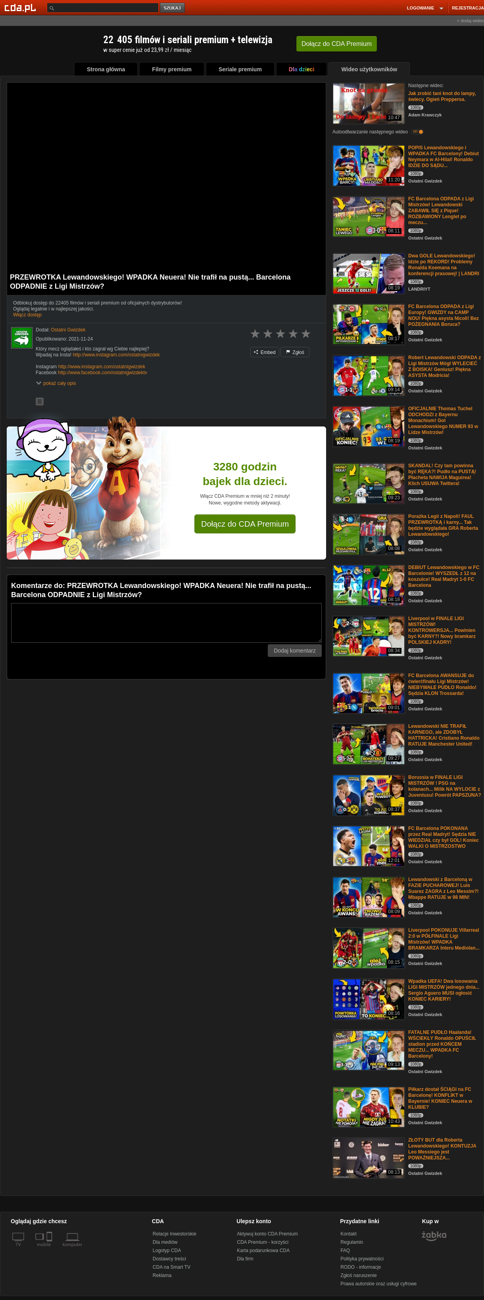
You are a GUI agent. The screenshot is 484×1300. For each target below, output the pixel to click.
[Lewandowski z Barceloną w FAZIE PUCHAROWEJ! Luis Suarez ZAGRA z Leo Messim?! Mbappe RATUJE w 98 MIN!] (367, 897)
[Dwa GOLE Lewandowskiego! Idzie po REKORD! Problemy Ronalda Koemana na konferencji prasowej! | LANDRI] (367, 273)
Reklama (162, 1275)
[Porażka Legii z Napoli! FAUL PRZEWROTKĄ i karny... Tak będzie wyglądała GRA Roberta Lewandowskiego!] (367, 534)
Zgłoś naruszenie (358, 1275)
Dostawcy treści (169, 1259)
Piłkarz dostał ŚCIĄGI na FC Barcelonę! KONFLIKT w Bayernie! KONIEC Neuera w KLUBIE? (440, 1098)
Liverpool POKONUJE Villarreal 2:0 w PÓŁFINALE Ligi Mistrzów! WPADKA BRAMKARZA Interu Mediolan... (444, 939)
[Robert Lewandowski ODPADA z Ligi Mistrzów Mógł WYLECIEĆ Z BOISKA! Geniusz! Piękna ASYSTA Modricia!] (367, 375)
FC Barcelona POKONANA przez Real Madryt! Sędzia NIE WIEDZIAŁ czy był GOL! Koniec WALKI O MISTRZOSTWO (443, 837)
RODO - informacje (360, 1267)
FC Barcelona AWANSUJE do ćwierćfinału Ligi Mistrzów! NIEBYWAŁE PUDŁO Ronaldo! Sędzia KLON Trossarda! (442, 684)
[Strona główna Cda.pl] (21, 7)
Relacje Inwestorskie (174, 1234)
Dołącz (337, 43)
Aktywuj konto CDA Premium (267, 1234)
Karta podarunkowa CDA (263, 1250)
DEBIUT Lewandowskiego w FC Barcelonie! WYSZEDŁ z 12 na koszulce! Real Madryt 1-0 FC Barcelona (443, 576)
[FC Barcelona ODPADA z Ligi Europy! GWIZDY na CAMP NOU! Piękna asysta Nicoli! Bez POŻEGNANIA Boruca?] (367, 324)
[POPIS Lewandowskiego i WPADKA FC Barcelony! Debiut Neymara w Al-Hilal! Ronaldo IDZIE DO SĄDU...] (367, 165)
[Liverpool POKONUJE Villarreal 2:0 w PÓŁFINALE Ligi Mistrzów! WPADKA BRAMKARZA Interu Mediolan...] (367, 947)
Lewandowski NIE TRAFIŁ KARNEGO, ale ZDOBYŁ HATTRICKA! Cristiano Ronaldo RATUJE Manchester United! (444, 735)
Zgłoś (295, 352)
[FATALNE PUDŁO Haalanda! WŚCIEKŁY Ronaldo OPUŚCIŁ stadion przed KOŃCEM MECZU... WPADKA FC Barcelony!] (367, 1050)
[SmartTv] (50, 1249)
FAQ (345, 1250)
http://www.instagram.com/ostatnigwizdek (116, 355)
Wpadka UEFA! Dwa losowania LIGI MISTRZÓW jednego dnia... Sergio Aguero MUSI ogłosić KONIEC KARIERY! (443, 990)
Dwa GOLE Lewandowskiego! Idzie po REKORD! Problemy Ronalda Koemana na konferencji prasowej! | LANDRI (443, 264)
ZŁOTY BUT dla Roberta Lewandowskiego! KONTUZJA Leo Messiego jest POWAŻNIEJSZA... (442, 1149)
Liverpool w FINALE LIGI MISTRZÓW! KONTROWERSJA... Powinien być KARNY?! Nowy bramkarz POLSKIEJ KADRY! (442, 630)
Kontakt (348, 1234)
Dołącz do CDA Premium (245, 524)
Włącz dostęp (27, 315)
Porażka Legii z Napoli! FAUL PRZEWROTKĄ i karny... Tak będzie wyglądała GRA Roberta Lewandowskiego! (443, 525)
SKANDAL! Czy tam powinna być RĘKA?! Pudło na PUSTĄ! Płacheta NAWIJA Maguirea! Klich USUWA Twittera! (442, 474)
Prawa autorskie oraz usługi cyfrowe (378, 1284)
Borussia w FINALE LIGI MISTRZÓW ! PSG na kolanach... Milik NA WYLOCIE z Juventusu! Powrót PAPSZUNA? (444, 786)
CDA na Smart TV (171, 1267)
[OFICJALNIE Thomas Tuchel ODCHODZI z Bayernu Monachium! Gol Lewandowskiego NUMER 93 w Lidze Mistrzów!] (367, 426)
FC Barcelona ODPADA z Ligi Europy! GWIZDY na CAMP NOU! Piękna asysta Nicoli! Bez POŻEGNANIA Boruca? (443, 315)
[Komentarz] (166, 623)
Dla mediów (165, 1242)
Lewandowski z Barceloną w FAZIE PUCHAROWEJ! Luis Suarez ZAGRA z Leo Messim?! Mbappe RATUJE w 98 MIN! (443, 888)
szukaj (173, 8)
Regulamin (351, 1242)
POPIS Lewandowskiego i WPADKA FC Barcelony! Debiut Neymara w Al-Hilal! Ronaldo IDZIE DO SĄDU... (443, 156)
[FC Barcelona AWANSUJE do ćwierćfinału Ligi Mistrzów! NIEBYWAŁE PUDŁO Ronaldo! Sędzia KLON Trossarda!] (367, 693)
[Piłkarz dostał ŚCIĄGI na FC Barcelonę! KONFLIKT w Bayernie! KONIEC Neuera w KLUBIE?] (367, 1107)
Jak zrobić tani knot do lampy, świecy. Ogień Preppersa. (442, 96)
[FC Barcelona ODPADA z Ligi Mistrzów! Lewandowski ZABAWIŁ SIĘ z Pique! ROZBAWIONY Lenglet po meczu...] (367, 216)
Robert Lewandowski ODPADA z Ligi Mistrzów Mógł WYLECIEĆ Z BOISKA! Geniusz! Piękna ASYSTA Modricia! (444, 366)
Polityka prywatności (362, 1259)
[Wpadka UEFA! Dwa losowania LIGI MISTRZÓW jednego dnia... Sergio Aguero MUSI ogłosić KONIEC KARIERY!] (367, 998)
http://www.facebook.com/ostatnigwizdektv (102, 372)
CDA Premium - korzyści (262, 1242)
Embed (264, 352)
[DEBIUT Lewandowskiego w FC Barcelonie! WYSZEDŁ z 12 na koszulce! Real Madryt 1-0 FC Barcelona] (367, 585)
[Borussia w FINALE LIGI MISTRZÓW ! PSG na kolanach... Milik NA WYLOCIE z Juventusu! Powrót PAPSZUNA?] (367, 795)
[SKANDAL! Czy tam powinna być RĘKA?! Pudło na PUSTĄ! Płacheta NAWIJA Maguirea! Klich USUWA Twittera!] (367, 483)
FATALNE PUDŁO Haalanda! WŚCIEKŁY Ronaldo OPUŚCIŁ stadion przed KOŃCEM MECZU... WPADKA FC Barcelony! (442, 1044)
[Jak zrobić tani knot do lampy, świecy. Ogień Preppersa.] (367, 103)
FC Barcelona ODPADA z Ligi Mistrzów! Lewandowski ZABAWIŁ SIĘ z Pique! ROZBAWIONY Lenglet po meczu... (441, 210)
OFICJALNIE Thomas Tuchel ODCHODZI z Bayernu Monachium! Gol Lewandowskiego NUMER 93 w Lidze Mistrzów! (443, 420)
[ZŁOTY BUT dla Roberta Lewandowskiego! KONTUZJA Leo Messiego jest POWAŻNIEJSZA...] (367, 1157)
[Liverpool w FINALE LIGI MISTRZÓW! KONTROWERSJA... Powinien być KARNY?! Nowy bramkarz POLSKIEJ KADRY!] (367, 636)
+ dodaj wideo (470, 20)
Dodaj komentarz (295, 650)
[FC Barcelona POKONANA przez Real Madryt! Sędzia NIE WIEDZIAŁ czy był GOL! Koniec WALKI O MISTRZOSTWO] (367, 846)
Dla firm (245, 1259)
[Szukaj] (103, 8)
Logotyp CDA (167, 1250)
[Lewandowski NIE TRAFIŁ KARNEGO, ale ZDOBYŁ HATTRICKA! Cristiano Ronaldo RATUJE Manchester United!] (367, 743)
